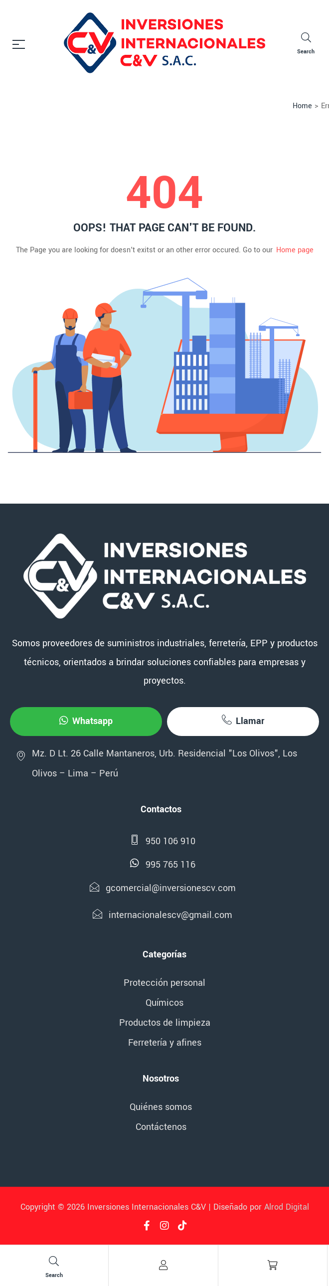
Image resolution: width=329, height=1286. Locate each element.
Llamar (243, 721)
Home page (295, 250)
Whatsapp (86, 721)
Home (302, 106)
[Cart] (273, 1265)
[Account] (163, 1265)
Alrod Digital (286, 1207)
